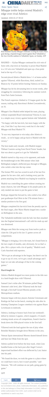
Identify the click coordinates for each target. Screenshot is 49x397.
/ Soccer (15, 7)
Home (4, 7)
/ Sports (9, 7)
